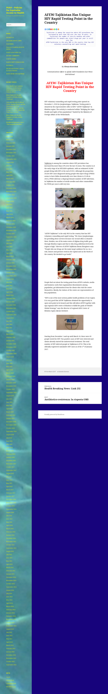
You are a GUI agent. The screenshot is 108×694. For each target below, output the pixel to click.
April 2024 (9, 214)
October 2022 (10, 272)
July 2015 (9, 554)
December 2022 (11, 266)
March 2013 (10, 645)
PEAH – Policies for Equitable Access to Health (15, 10)
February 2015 (10, 571)
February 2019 (10, 415)
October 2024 (10, 195)
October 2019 (10, 389)
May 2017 (9, 483)
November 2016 (11, 503)
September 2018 (11, 431)
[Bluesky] (56, 29)
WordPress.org (11, 687)
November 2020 (11, 347)
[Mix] (53, 29)
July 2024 (9, 204)
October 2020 (10, 350)
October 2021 (10, 311)
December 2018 (11, 422)
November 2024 (11, 191)
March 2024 (10, 217)
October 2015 (10, 545)
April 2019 (9, 409)
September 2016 (11, 509)
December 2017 (11, 460)
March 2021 (10, 334)
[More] (58, 29)
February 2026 (10, 143)
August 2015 (10, 551)
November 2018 (11, 425)
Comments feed (11, 683)
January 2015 (10, 574)
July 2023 (9, 243)
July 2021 (9, 321)
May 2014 (9, 600)
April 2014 (9, 603)
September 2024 (11, 198)
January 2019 (10, 418)
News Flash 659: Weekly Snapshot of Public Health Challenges (14, 97)
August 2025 (10, 162)
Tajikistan (48, 163)
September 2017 (11, 470)
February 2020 (10, 376)
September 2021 (11, 315)
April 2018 (9, 447)
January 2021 (10, 341)
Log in (8, 677)
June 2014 (9, 597)
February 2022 (10, 298)
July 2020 (9, 360)
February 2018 (10, 454)
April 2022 (9, 292)
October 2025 (10, 156)
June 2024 (9, 208)
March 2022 (10, 295)
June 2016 (9, 519)
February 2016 (10, 532)
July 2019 (9, 399)
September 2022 (11, 276)
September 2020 (11, 353)
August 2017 (10, 473)
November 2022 (11, 269)
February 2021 (10, 337)
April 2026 (9, 136)
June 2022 (9, 285)
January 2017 (10, 496)
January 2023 (10, 263)
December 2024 (11, 188)
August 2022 (10, 279)
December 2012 (11, 655)
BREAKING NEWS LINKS (14, 41)
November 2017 (11, 464)
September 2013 (11, 626)
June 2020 (9, 363)
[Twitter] (47, 29)
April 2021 (9, 331)
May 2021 (9, 328)
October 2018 (10, 428)
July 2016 (9, 516)
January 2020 (10, 379)
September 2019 (11, 392)
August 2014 (10, 590)
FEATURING (10, 44)
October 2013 (10, 623)
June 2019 (9, 402)
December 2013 (11, 616)
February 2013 (10, 648)
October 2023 (10, 234)
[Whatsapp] (54, 29)
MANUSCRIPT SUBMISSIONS (15, 62)
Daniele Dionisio (64, 371)
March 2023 (10, 256)
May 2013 (9, 639)
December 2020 (11, 344)
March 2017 (10, 490)
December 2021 (11, 305)
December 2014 (11, 577)
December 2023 (11, 227)
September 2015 (11, 548)
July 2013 (9, 632)
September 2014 (11, 587)
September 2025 (11, 159)
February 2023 (10, 260)
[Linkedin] (49, 29)
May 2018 (9, 444)
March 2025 (10, 178)
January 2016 (10, 535)
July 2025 (9, 166)
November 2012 (11, 658)
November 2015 (11, 541)
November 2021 (11, 308)
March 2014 (10, 606)
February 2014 (10, 610)
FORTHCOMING (11, 59)
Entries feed (10, 680)
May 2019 (9, 405)
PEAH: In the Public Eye (13, 52)
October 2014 (10, 584)
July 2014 (9, 593)
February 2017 (10, 493)
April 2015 (9, 564)
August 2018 (10, 435)
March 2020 (10, 373)
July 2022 (9, 282)
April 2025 (9, 175)
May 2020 (9, 366)
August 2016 (10, 512)
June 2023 (9, 247)
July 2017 (9, 477)
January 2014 (10, 613)
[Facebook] (45, 29)
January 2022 (10, 302)
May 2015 (9, 561)
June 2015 (9, 558)
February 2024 (10, 221)
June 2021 (9, 324)
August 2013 (10, 629)
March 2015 (10, 567)
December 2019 (11, 383)
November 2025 (11, 153)
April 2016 (9, 525)
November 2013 (11, 619)
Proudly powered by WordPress (54, 414)
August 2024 (10, 201)
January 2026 (10, 146)
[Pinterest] (51, 29)
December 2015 (11, 538)
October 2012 (10, 661)
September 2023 (11, 237)
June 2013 (9, 635)
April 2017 (9, 486)
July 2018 (9, 438)
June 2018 (9, 441)
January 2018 (10, 457)
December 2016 (11, 499)
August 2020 (10, 357)
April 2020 (9, 370)
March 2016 (10, 529)
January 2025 (10, 185)
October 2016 (10, 506)
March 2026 (10, 140)
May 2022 (9, 289)
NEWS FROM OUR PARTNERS (15, 74)
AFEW (69, 72)
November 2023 (11, 230)
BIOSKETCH (10, 37)
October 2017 (10, 467)
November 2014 (11, 580)
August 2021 (10, 318)
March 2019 (10, 412)
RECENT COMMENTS (12, 56)
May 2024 (9, 211)
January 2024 (10, 224)
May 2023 (9, 250)
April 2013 (9, 642)
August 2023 (10, 240)
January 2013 (10, 652)
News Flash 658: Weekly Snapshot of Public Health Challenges (14, 117)
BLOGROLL (9, 65)
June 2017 (9, 480)
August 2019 (10, 396)
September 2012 (11, 665)
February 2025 (10, 182)
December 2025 (11, 149)
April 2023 (9, 253)
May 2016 (9, 522)
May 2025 (9, 172)
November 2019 (11, 386)
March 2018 (10, 451)
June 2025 (9, 169)
